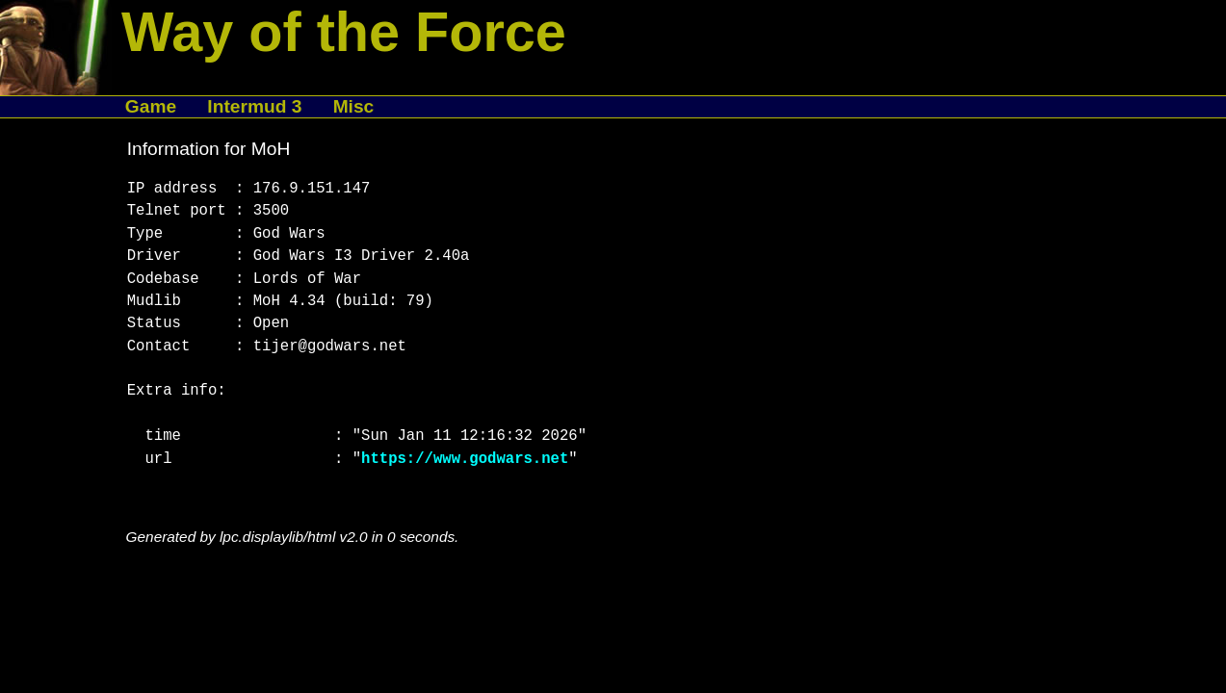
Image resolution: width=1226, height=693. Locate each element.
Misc (354, 106)
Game (150, 106)
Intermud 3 (254, 106)
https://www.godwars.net (464, 459)
